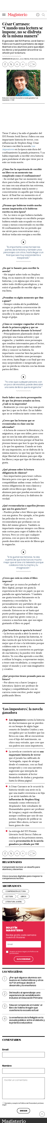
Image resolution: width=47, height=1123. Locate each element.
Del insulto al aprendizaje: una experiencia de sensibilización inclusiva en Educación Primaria (25, 980)
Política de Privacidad (28, 1088)
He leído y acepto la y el (23, 1089)
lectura (9, 881)
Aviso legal (22, 937)
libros (23, 881)
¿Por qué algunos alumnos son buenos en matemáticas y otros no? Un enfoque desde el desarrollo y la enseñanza (26, 966)
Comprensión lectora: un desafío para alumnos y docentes (21, 853)
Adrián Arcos (7, 59)
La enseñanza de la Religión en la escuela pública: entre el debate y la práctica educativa (27, 1005)
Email (5, 1035)
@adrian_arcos (18, 59)
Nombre (7, 1051)
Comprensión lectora (16, 876)
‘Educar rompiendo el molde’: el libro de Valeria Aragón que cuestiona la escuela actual (25, 993)
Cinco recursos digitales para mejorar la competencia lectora (22, 862)
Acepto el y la (24, 937)
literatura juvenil (14, 887)
